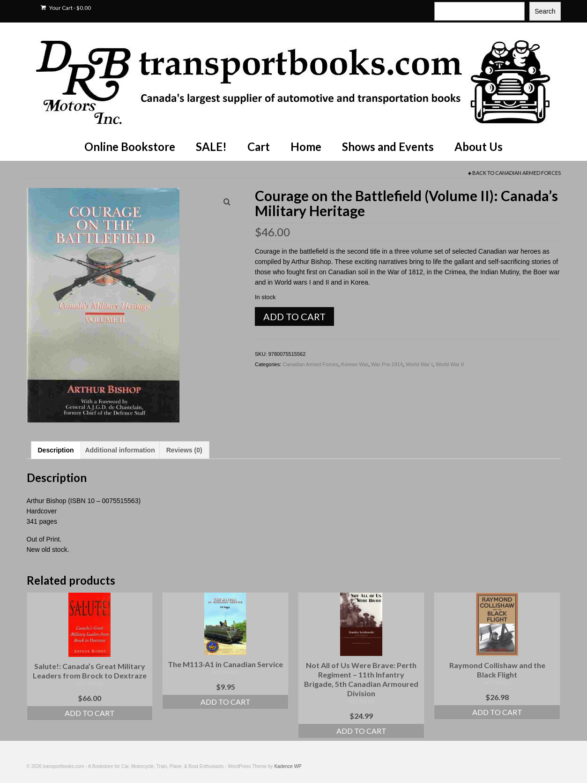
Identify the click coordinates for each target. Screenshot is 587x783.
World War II (450, 364)
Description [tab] (56, 450)
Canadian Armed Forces (528, 173)
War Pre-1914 (387, 364)
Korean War (354, 364)
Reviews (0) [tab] (184, 450)
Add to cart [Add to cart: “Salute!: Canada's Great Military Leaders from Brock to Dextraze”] (90, 712)
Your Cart (66, 7)
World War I (419, 364)
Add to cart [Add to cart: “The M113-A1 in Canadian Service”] (226, 701)
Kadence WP (287, 766)
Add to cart (294, 316)
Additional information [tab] (120, 450)
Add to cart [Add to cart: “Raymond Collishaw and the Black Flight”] (497, 712)
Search (545, 11)
